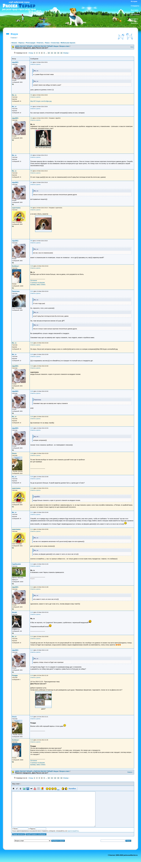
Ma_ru (14, 95)
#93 (31, 106)
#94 (31, 118)
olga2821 (15, 62)
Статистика (55, 43)
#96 (31, 171)
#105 (31, 391)
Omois (14, 453)
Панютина (16, 291)
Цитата (38, 64)
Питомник (33, 280)
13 (58, 53)
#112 (31, 529)
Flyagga (15, 675)
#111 (31, 512)
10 (48, 53)
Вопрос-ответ (64, 46)
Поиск (47, 43)
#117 (31, 650)
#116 (31, 636)
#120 (31, 740)
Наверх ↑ (130, 772)
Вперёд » (66, 53)
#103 (31, 354)
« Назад (30, 53)
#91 (31, 62)
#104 (31, 366)
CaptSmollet (16, 564)
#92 (31, 95)
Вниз (132, 47)
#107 (31, 428)
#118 (31, 675)
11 (52, 53)
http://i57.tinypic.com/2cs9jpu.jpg (40, 101)
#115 (31, 612)
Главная (13, 37)
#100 (31, 266)
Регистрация (30, 43)
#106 (31, 416)
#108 (31, 453)
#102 (31, 343)
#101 (31, 291)
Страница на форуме (37, 282)
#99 (31, 240)
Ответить (40, 43)
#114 (31, 587)
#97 (31, 182)
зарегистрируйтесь (73, 831)
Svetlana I (15, 266)
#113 (31, 564)
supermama (16, 208)
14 (61, 53)
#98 (31, 207)
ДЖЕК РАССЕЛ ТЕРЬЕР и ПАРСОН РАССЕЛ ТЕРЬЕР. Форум (36, 46)
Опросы (21, 43)
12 (55, 53)
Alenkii (14, 612)
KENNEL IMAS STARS (37, 284)
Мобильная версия (68, 43)
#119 (31, 716)
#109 (31, 476)
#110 (31, 488)
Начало (14, 43)
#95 (31, 155)
